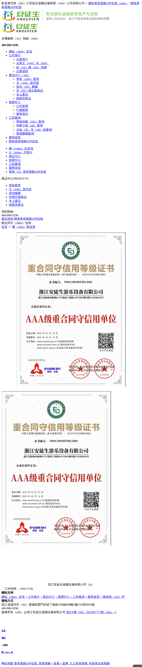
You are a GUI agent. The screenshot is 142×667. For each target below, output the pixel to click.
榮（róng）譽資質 (23, 226)
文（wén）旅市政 (27, 82)
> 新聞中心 (62, 596)
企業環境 (22, 71)
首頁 (4, 226)
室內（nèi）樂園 (27, 86)
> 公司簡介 (33, 596)
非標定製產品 (18, 197)
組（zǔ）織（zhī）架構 (31, 67)
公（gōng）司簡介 (21, 152)
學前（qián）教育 (27, 79)
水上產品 (22, 94)
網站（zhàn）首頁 (20, 51)
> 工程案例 (77, 596)
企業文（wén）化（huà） (32, 63)
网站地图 (7, 663)
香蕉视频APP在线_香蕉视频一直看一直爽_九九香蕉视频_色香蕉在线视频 (62, 663)
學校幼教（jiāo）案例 (30, 121)
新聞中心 (15, 102)
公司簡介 (15, 55)
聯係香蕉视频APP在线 (23, 141)
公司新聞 (22, 106)
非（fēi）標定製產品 (29, 90)
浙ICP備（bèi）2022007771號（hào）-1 (91, 612)
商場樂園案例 (25, 133)
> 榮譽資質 (92, 596)
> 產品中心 (47, 596)
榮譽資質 (15, 137)
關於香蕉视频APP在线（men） (108, 3)
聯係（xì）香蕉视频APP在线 (27, 171)
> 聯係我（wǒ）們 (112, 596)
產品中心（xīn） (19, 75)
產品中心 (15, 156)
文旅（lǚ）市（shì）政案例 (34, 129)
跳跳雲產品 (23, 98)
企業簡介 (22, 59)
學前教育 (15, 185)
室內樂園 (15, 193)
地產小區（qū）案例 (29, 125)
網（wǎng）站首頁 (21, 148)
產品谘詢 (7, 218)
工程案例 (15, 117)
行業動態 (22, 110)
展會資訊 (22, 113)
